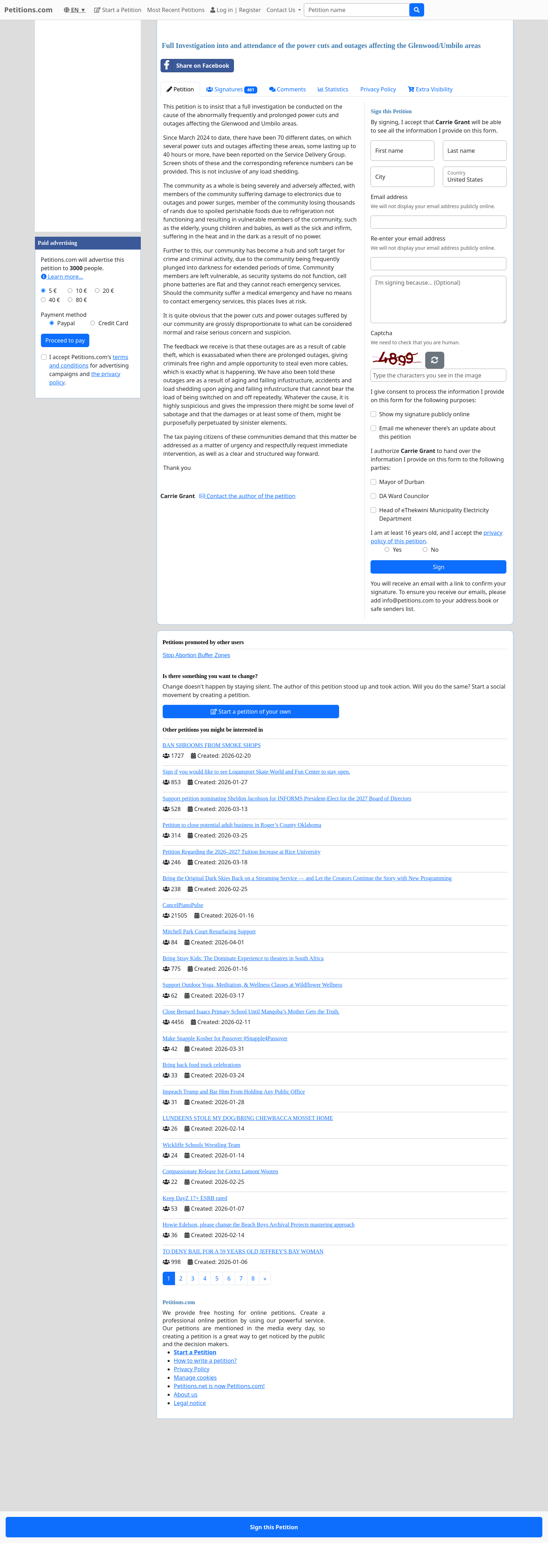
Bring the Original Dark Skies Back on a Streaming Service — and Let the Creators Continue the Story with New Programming (307, 977)
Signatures (231, 188)
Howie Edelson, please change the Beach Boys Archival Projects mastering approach (259, 1323)
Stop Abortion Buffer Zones (196, 754)
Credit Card (113, 323)
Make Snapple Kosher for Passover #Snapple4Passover (225, 1137)
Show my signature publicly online (424, 513)
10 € (81, 291)
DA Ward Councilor (404, 595)
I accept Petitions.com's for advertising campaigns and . (89, 369)
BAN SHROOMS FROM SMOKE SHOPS (212, 844)
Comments (287, 188)
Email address (389, 295)
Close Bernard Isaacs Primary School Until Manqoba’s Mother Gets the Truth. (251, 1110)
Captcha (381, 432)
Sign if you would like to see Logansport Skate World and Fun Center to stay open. (256, 870)
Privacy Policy (378, 188)
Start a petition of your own (251, 810)
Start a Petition (117, 10)
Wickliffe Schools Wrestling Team (201, 1244)
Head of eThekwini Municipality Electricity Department (434, 613)
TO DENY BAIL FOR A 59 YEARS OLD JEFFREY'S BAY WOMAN (243, 1350)
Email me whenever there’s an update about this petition (437, 531)
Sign (439, 666)
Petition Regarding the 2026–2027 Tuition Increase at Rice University (242, 951)
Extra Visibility (430, 188)
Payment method (64, 315)
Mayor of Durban (401, 581)
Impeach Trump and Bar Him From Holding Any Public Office (234, 1190)
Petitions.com (28, 9)
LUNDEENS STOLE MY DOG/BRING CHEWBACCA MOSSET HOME (248, 1217)
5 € (52, 291)
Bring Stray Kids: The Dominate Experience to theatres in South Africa (243, 1057)
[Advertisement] (335, 80)
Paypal (66, 323)
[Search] (357, 10)
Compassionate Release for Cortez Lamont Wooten (220, 1270)
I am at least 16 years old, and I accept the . (436, 636)
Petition (180, 188)
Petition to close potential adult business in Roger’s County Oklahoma (242, 924)
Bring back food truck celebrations (202, 1164)
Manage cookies (195, 1476)
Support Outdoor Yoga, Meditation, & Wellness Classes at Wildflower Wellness (253, 1084)
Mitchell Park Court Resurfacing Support (209, 1030)
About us (186, 1493)
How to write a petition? (205, 1459)
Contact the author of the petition (247, 595)
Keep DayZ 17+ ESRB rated (195, 1297)
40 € (54, 300)
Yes (397, 648)
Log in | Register (235, 10)
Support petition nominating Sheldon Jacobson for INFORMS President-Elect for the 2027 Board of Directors (287, 897)
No (435, 648)
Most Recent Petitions (176, 10)
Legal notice (190, 1502)
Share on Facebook (195, 164)
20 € (108, 291)
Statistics (333, 188)
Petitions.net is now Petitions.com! (219, 1485)
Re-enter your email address (408, 337)
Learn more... (62, 276)
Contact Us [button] (281, 10)
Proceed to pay (65, 340)
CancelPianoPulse (183, 1004)
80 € (81, 300)
